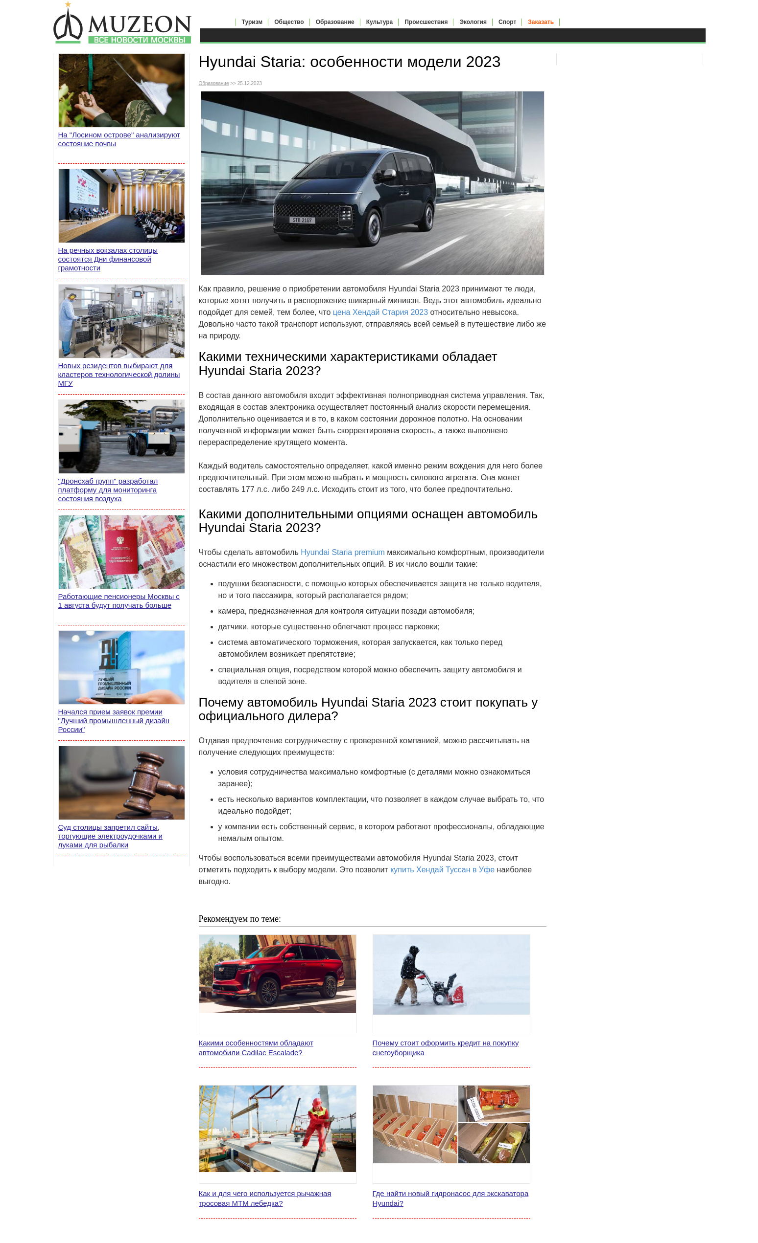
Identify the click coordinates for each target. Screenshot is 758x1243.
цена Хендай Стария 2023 (380, 312)
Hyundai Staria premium (343, 552)
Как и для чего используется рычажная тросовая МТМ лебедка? (265, 1198)
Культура (379, 22)
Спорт (507, 22)
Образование (335, 22)
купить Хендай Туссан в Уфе (442, 870)
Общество (289, 22)
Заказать (541, 22)
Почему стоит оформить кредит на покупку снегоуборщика (446, 1048)
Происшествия (426, 22)
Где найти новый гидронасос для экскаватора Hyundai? (451, 1198)
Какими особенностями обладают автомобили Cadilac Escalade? (256, 1048)
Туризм (252, 22)
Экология (473, 22)
